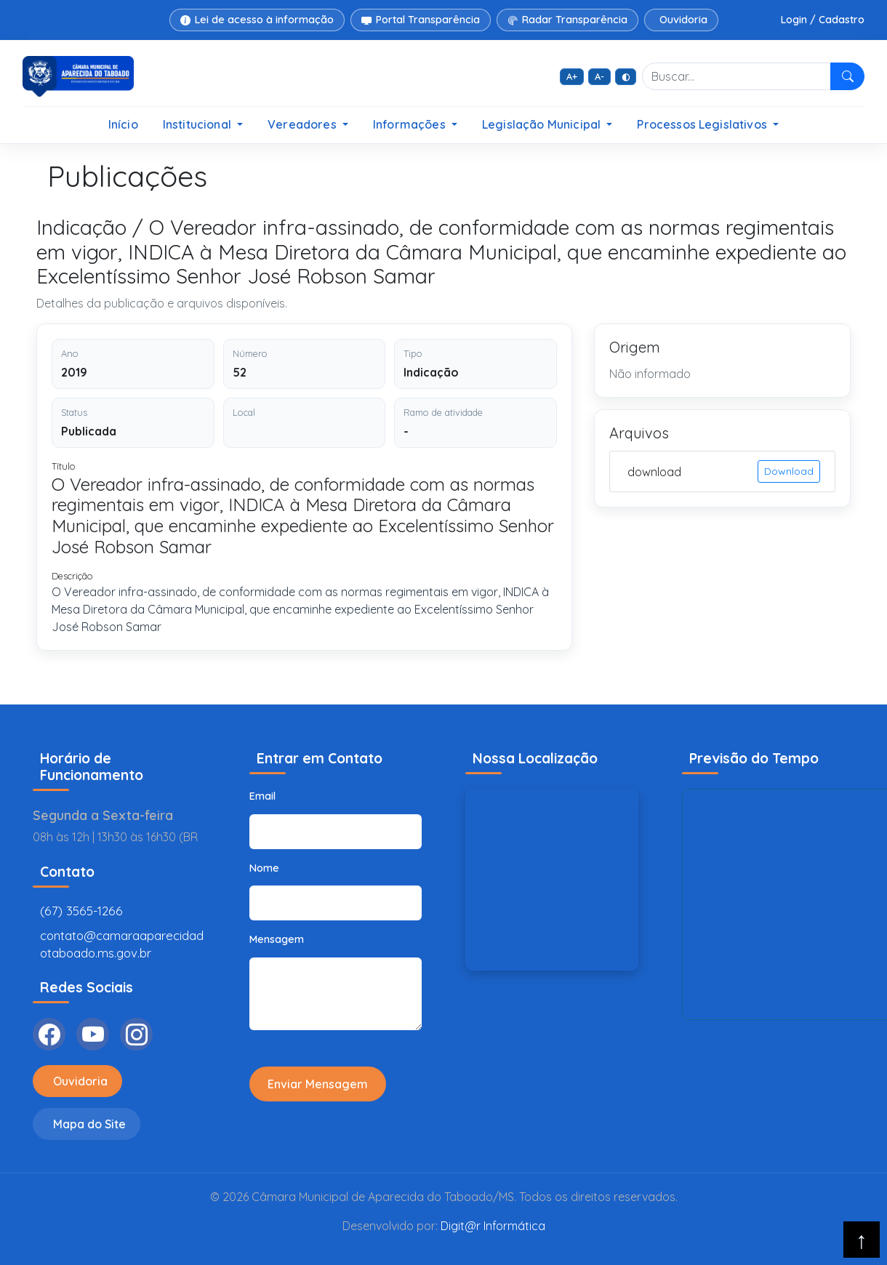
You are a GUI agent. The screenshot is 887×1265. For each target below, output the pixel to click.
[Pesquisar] (847, 76)
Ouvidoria (683, 19)
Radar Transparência (567, 19)
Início (123, 124)
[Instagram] (136, 1034)
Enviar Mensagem (318, 1084)
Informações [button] (411, 124)
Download (789, 471)
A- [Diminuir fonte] (599, 76)
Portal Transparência (420, 19)
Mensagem (276, 939)
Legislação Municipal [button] (542, 124)
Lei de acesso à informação (257, 19)
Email (262, 796)
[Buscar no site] (736, 76)
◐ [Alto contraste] (626, 76)
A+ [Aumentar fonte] (571, 76)
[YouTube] (92, 1034)
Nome (264, 868)
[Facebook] (49, 1034)
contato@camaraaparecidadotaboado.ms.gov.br (122, 944)
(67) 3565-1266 (81, 910)
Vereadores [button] (304, 124)
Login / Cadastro (822, 19)
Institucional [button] (198, 124)
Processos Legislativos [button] (703, 124)
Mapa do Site (89, 1124)
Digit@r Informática (493, 1225)
